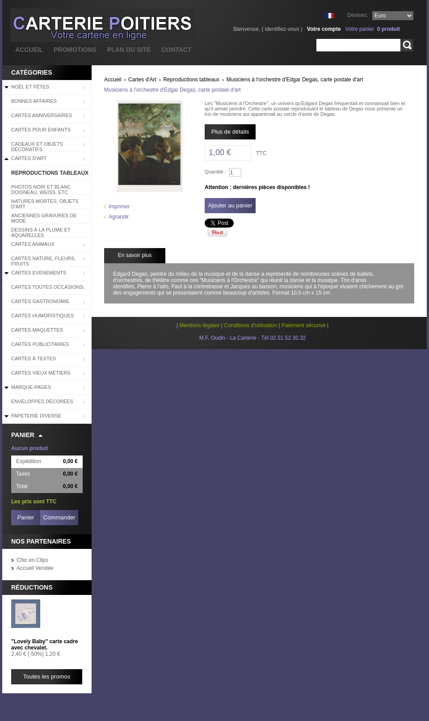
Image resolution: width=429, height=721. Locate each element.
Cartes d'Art (28, 158)
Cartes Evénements (38, 272)
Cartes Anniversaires (41, 115)
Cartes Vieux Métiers (40, 372)
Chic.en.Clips (32, 560)
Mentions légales (199, 325)
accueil (29, 49)
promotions (75, 49)
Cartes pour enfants (41, 129)
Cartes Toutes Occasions (47, 287)
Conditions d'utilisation (250, 325)
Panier (22, 435)
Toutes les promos (47, 676)
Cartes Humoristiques (42, 315)
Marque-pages (31, 387)
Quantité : (215, 171)
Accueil (113, 79)
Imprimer (119, 206)
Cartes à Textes (33, 358)
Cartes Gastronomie (40, 301)
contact (176, 49)
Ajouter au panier (230, 205)
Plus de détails (230, 131)
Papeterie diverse (36, 415)
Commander (59, 517)
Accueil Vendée (35, 568)
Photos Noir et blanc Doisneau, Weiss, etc (41, 189)
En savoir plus (134, 255)
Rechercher (406, 45)
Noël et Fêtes (30, 86)
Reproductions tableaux (49, 173)
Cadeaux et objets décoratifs (37, 146)
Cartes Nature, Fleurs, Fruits (43, 261)
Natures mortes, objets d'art (45, 203)
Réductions (32, 587)
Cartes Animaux (33, 244)
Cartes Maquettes (37, 330)
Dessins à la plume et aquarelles (41, 232)
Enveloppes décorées (42, 401)
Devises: (357, 15)
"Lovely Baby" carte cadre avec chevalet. (44, 644)
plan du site (129, 49)
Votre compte (324, 29)
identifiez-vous (282, 29)
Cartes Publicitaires (40, 344)
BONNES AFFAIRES (34, 101)
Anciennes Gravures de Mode (44, 218)
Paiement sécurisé (304, 325)
